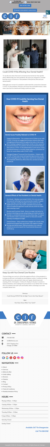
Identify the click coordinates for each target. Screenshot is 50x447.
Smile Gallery (7, 374)
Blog (4, 382)
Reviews (5, 377)
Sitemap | (42, 445)
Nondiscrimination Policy (10, 391)
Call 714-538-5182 (41, 431)
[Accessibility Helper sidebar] (48, 12)
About (5, 367)
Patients (5, 379)
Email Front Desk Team (32, 2)
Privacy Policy (7, 386)
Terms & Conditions (9, 389)
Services (5, 369)
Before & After (7, 372)
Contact (5, 384)
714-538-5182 (11, 337)
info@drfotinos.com (12, 341)
